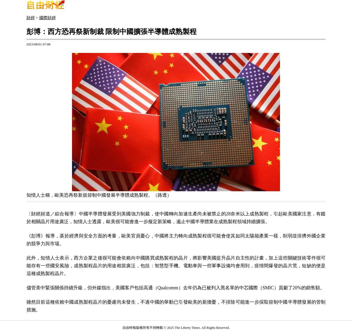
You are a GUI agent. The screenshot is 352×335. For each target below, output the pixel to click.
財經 (31, 18)
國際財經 (47, 18)
